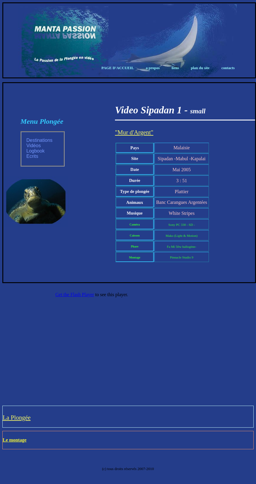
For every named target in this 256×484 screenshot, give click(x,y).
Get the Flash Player (74, 294)
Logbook (35, 150)
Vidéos (33, 145)
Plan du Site (200, 68)
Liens (175, 68)
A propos (153, 68)
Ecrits (32, 156)
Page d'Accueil (117, 68)
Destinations (39, 140)
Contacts (228, 68)
